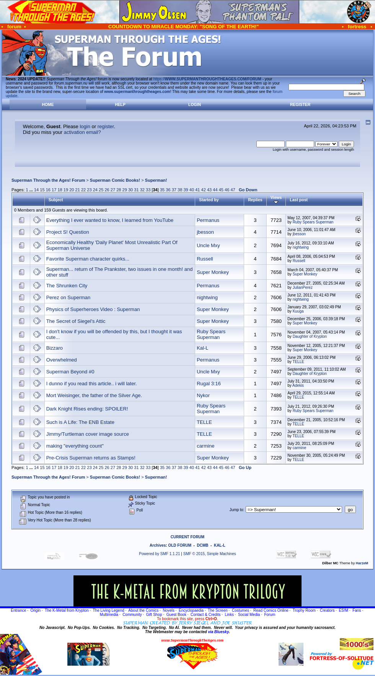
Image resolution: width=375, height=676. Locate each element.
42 (203, 189)
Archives (158, 545)
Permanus (208, 220)
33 (148, 189)
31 (136, 189)
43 (209, 189)
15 (42, 189)
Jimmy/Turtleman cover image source (87, 434)
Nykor (203, 395)
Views (276, 199)
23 (89, 189)
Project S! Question (67, 232)
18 (59, 189)
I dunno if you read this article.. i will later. (91, 383)
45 (221, 189)
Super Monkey (213, 272)
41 (197, 189)
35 (162, 189)
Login (194, 105)
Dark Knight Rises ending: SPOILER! (87, 409)
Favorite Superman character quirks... (87, 259)
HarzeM (362, 563)
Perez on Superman (68, 297)
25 (101, 189)
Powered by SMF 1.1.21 (159, 554)
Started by (208, 199)
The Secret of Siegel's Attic (76, 321)
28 (118, 189)
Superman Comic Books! (115, 180)
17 (54, 189)
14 (36, 189)
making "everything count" (75, 446)
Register (300, 105)
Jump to (236, 510)
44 (215, 189)
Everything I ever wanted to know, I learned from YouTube (110, 220)
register (106, 126)
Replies (255, 199)
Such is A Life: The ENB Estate (80, 422)
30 (130, 189)
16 (48, 189)
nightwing (301, 247)
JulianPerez (303, 287)
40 (191, 189)
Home (48, 105)
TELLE (298, 362)
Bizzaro (54, 348)
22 (83, 189)
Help (120, 105)
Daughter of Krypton (310, 336)
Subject (56, 199)
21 (77, 189)
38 (180, 189)
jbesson (205, 232)
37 (174, 189)
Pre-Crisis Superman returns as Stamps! (90, 458)
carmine (205, 446)
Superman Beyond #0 (70, 372)
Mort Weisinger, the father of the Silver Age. (94, 395)
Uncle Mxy (208, 245)
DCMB (202, 545)
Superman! (156, 180)
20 (71, 189)
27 (113, 189)
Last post (299, 199)
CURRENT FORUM (187, 537)
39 (185, 189)
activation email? (82, 132)
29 (124, 189)
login (85, 126)
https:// (207, 79)
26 (106, 189)
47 (232, 189)
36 (168, 189)
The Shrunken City (67, 285)
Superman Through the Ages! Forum (48, 180)
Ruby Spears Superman (313, 222)
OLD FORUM (179, 545)
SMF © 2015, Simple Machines (209, 554)
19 (66, 189)
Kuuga (298, 311)
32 (142, 189)
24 (95, 189)
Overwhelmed (61, 360)
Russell (205, 259)
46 (227, 189)
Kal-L (202, 348)
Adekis (298, 385)
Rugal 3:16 (209, 383)
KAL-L (219, 545)
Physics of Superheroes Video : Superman (93, 309)
